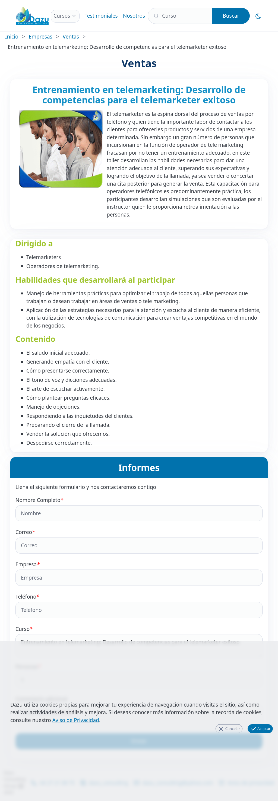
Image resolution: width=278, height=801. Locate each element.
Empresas (40, 36)
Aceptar (260, 729)
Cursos (61, 15)
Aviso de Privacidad (75, 720)
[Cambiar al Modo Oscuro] (258, 15)
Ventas (71, 36)
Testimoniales (101, 15)
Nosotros (134, 15)
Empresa (139, 573)
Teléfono (139, 605)
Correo (139, 541)
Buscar (231, 15)
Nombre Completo (139, 509)
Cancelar (229, 729)
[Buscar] (180, 16)
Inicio (11, 36)
